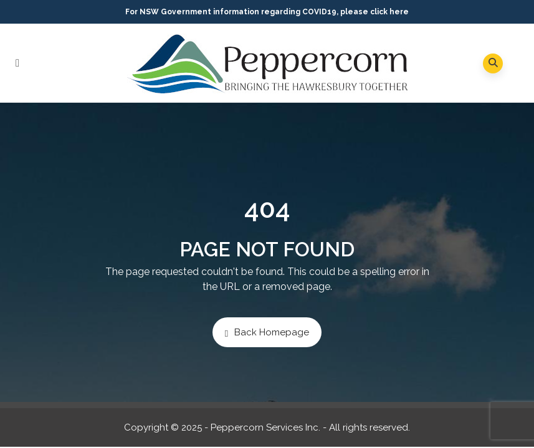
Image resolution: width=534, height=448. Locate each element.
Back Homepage (267, 332)
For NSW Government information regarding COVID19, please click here (267, 11)
